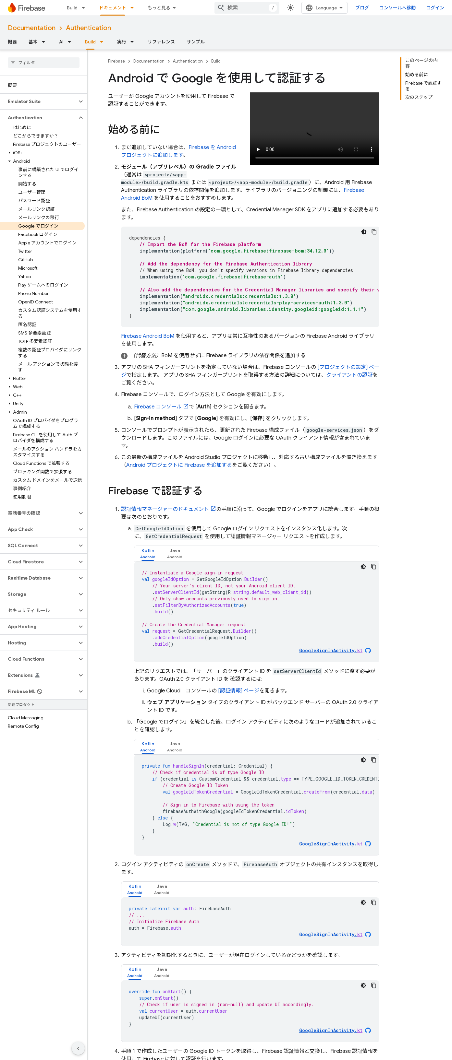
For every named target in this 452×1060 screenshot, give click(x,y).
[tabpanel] (256, 611)
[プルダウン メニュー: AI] (71, 42)
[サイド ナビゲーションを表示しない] (78, 1048)
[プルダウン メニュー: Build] (85, 8)
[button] (38, 101)
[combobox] (246, 8)
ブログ (362, 8)
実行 (121, 42)
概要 (12, 42)
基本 (33, 42)
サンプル (196, 42)
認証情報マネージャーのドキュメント (165, 509)
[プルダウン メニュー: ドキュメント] (134, 8)
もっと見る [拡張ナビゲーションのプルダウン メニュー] (159, 8)
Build (72, 8)
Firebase (116, 61)
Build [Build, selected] (90, 42)
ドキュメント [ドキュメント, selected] (112, 8)
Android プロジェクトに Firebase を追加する (179, 465)
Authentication (88, 28)
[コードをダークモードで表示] (364, 232)
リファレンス (161, 42)
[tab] (147, 553)
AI (61, 42)
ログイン (435, 8)
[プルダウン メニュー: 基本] (45, 42)
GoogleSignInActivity (330, 934)
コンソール (158, 407)
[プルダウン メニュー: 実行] (134, 42)
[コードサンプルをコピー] (374, 232)
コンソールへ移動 (397, 8)
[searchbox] (43, 62)
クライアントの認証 (349, 375)
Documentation (31, 28)
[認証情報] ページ (238, 691)
